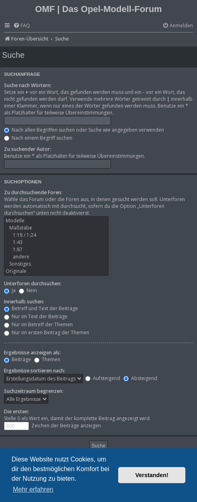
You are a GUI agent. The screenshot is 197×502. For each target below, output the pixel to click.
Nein (28, 290)
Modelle (56, 220)
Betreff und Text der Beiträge (41, 308)
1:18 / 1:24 (56, 235)
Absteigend (140, 378)
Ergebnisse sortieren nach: (34, 370)
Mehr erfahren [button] (33, 489)
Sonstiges (56, 264)
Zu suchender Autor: (27, 149)
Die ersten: (16, 411)
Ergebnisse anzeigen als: (32, 352)
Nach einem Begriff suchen (38, 137)
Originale (56, 271)
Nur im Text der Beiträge (36, 316)
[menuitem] (21, 25)
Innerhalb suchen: (24, 301)
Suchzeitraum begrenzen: (34, 391)
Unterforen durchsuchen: (33, 283)
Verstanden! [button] (151, 475)
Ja (10, 290)
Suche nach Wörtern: (27, 85)
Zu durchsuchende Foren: (33, 192)
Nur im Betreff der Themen (38, 324)
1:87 (56, 249)
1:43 (56, 242)
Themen (47, 359)
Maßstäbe (56, 228)
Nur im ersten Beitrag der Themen (46, 332)
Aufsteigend (102, 378)
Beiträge (17, 359)
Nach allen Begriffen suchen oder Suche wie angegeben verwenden (84, 129)
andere (56, 256)
